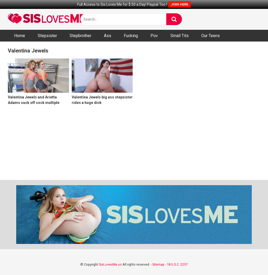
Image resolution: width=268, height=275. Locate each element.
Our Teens (210, 35)
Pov (154, 35)
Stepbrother (80, 35)
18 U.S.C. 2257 (177, 264)
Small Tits (179, 35)
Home (19, 35)
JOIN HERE (179, 4)
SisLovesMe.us (110, 264)
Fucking (131, 35)
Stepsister (47, 35)
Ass (107, 35)
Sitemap (158, 264)
